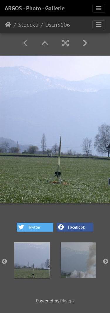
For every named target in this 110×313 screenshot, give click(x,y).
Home (8, 24)
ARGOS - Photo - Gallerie (35, 8)
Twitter (28, 227)
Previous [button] (4, 261)
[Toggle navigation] (98, 8)
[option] (32, 260)
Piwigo (67, 301)
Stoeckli (28, 25)
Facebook (71, 227)
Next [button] (106, 261)
